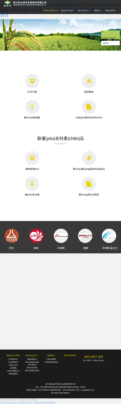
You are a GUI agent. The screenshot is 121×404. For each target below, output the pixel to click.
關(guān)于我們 (67, 10)
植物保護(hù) (32, 359)
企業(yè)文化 (13, 365)
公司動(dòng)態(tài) (51, 362)
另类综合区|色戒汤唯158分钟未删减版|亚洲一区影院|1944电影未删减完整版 (27, 403)
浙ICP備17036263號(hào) (60, 393)
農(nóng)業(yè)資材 (32, 370)
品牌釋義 (13, 368)
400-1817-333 (93, 356)
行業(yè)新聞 (51, 359)
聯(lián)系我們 (110, 10)
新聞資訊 (97, 10)
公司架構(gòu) (13, 362)
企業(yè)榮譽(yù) (13, 371)
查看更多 (60, 343)
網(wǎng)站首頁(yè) (51, 10)
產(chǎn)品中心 (83, 10)
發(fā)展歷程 (13, 374)
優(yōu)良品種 (32, 368)
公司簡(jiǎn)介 (13, 359)
